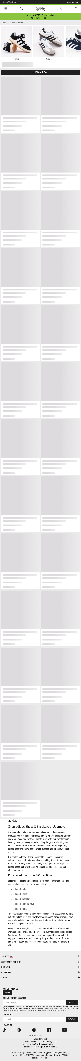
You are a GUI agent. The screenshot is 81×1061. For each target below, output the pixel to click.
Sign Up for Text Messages (14, 998)
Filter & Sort (40, 72)
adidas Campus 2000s (23, 904)
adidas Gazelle (20, 894)
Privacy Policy (63, 1008)
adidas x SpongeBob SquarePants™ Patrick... (40, 1047)
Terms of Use (51, 1008)
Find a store (8, 1015)
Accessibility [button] (72, 2)
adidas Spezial (20, 909)
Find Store (72, 1019)
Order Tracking (9, 2)
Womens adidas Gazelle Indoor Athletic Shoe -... (41, 1044)
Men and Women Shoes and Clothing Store (41, 1041)
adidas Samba (19, 889)
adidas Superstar (21, 899)
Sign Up (7, 992)
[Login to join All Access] (40, 15)
